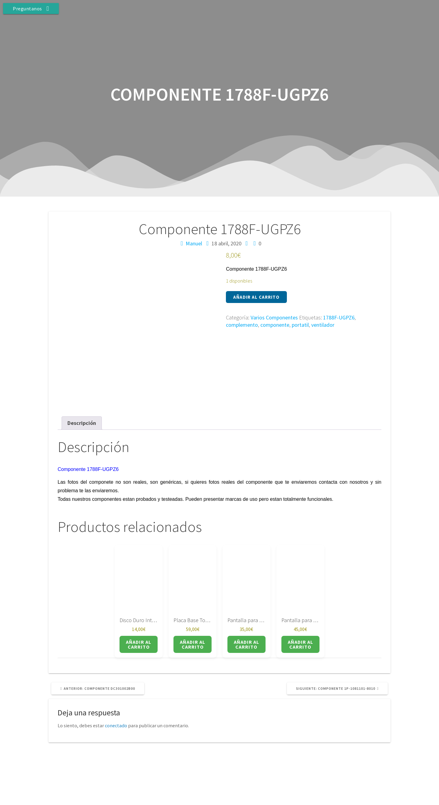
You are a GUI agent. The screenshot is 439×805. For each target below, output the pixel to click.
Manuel (194, 243)
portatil (300, 324)
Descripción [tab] (81, 384)
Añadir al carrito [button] (138, 605)
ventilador (322, 324)
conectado (116, 686)
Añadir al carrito (256, 297)
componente (274, 324)
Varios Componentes (274, 317)
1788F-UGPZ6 (339, 317)
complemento (242, 324)
